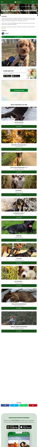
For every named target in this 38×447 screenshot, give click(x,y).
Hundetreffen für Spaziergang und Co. (19, 144)
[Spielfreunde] (19, 231)
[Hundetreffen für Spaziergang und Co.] (19, 140)
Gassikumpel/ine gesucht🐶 (19, 213)
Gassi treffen (19, 258)
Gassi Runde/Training (19, 122)
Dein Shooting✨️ (19, 190)
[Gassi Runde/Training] (19, 117)
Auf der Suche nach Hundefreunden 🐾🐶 (19, 167)
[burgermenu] (2, 2)
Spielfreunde (19, 235)
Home (5, 6)
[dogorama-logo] (18, 2)
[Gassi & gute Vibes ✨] (19, 276)
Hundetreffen (9, 6)
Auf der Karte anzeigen (19, 90)
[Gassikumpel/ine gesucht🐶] (19, 208)
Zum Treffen (19, 126)
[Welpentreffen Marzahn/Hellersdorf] (19, 299)
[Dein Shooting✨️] (19, 185)
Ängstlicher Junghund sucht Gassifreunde (19, 326)
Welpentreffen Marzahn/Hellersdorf (19, 304)
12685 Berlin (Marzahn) (16, 6)
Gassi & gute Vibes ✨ (19, 281)
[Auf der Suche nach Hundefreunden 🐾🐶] (19, 163)
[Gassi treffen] (19, 254)
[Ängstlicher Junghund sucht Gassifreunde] (19, 322)
